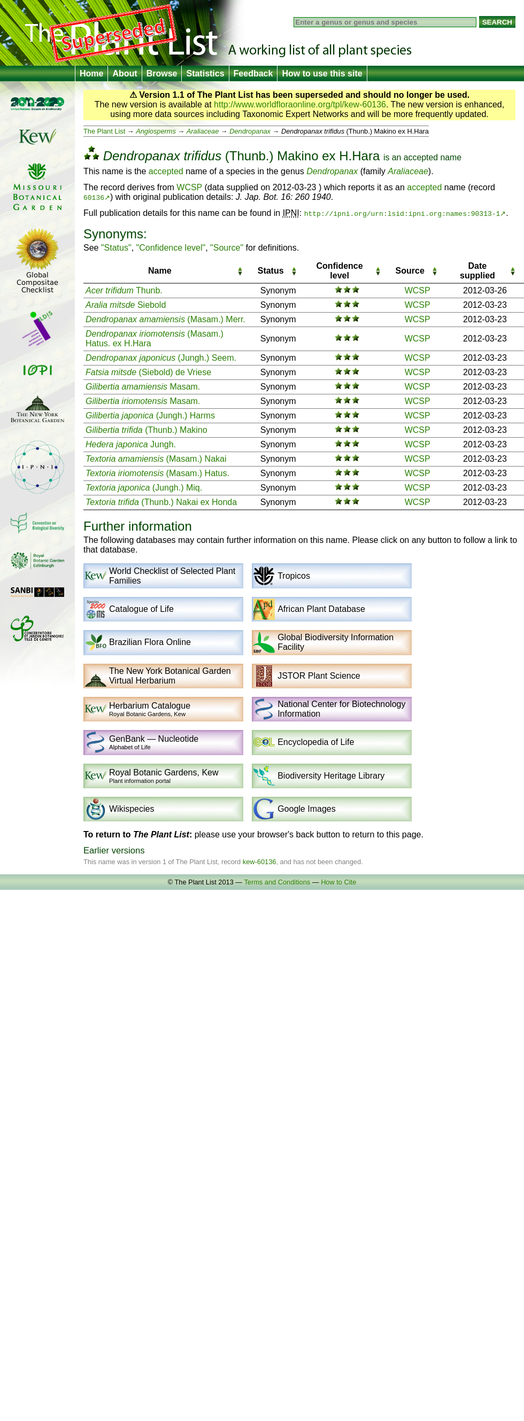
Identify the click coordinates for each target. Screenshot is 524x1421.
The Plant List (104, 131)
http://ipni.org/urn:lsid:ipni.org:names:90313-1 (402, 213)
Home (91, 73)
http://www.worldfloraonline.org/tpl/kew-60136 (300, 104)
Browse (162, 73)
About (124, 73)
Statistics (205, 73)
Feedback (253, 73)
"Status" (116, 247)
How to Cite (338, 882)
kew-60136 (259, 862)
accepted (421, 157)
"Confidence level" (171, 247)
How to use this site (322, 73)
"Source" (226, 247)
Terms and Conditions (277, 882)
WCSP (189, 187)
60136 (93, 197)
